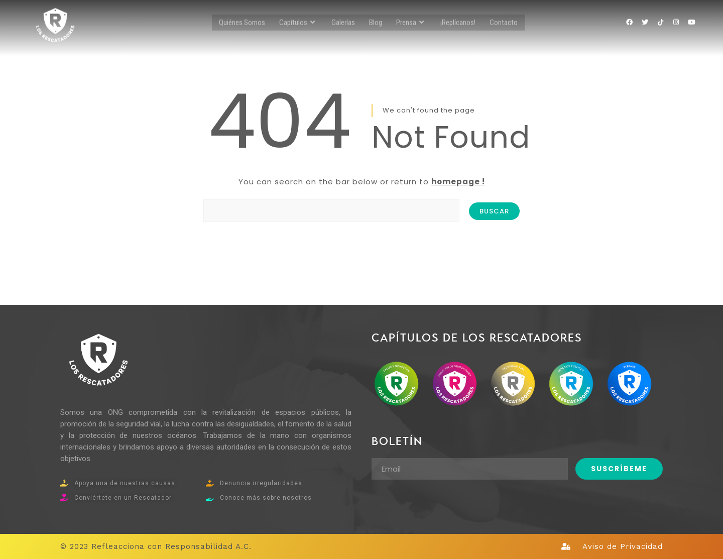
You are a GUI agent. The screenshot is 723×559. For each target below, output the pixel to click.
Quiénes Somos (242, 10)
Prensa (411, 10)
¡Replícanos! (457, 10)
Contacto (504, 10)
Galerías (343, 10)
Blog (375, 10)
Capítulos (298, 10)
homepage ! (458, 181)
